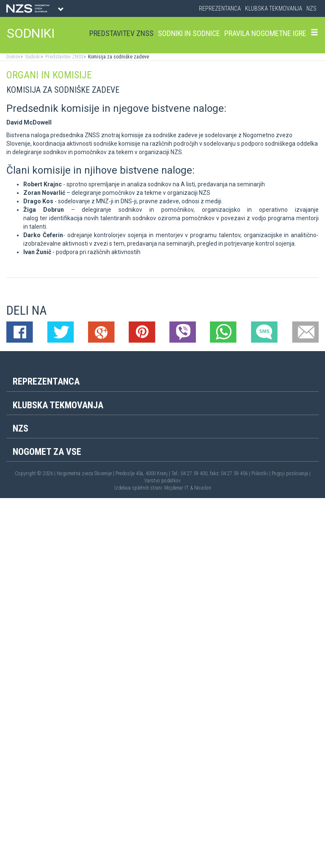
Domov (13, 57)
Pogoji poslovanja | (291, 473)
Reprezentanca (220, 8)
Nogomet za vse (47, 451)
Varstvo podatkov (162, 481)
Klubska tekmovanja (273, 8)
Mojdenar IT (176, 488)
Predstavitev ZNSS (121, 33)
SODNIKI (31, 33)
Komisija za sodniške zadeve (118, 57)
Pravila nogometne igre (265, 33)
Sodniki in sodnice (189, 33)
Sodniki (32, 57)
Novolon (202, 488)
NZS (311, 8)
